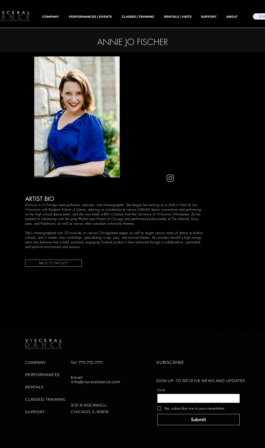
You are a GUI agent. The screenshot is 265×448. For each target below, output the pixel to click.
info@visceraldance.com (95, 382)
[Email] (197, 398)
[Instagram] (170, 178)
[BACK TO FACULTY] (53, 263)
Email (161, 390)
